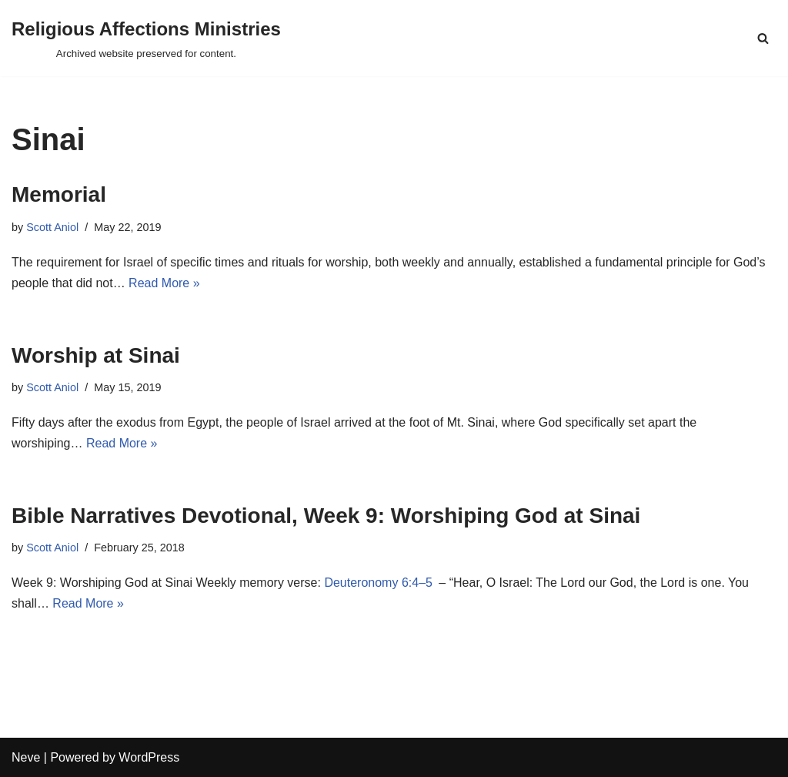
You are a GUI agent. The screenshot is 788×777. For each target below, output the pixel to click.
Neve (26, 757)
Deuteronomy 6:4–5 (378, 582)
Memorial (59, 194)
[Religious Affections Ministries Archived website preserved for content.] (146, 38)
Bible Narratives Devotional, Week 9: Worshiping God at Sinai (326, 515)
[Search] (763, 38)
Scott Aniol (52, 227)
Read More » (164, 283)
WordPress (149, 757)
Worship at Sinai (96, 355)
